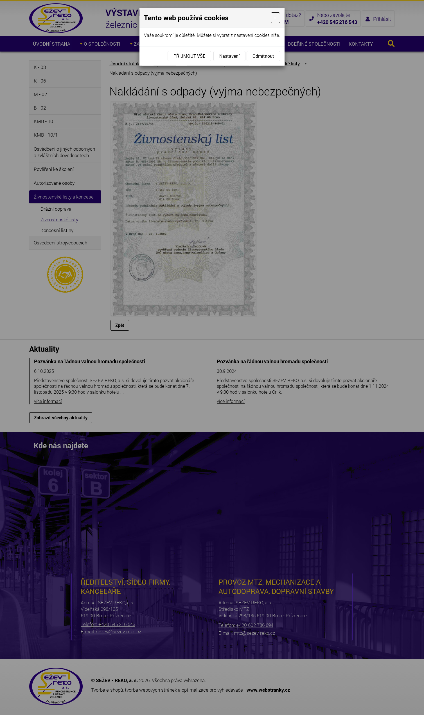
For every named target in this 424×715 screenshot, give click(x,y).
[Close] (275, 17)
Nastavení (229, 56)
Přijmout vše (189, 56)
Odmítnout (263, 56)
